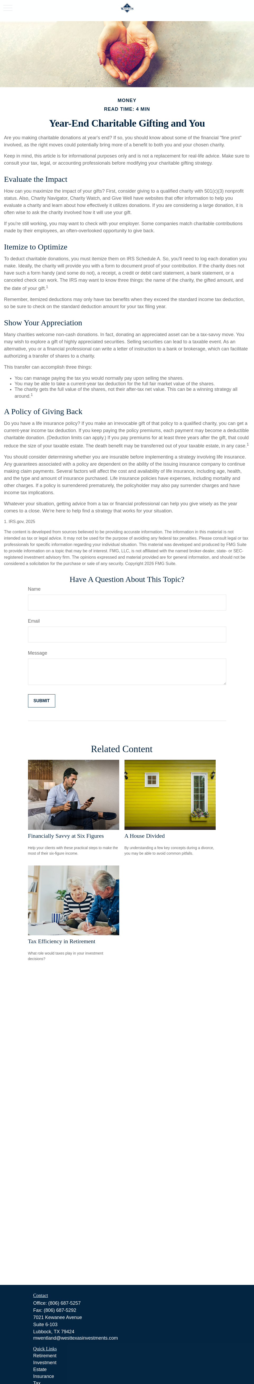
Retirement (45, 1355)
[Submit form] (41, 700)
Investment (45, 1362)
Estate (40, 1369)
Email (34, 621)
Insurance (43, 1376)
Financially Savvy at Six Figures (66, 835)
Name (34, 589)
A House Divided (144, 835)
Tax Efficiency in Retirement (61, 941)
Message (37, 653)
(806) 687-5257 (64, 1303)
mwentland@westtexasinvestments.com (75, 1338)
